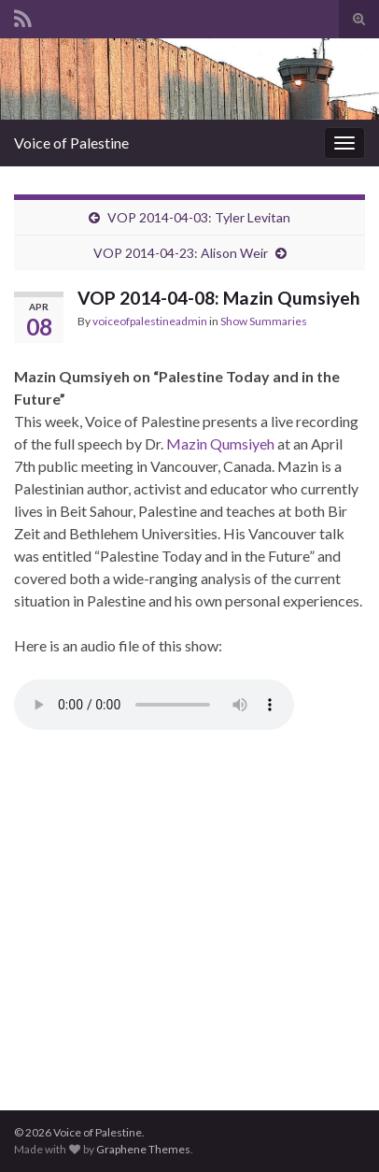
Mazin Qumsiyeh (220, 443)
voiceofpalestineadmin (149, 321)
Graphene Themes (143, 1149)
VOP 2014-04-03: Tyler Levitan (198, 217)
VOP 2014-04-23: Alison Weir (180, 253)
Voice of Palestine (71, 142)
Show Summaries (263, 321)
